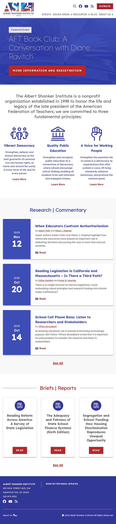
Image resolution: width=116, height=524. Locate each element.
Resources (80, 14)
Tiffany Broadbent (47, 326)
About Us (105, 14)
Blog (94, 14)
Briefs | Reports (58, 388)
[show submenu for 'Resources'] (88, 14)
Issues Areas (61, 14)
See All (58, 363)
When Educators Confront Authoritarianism (71, 226)
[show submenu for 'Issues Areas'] (71, 14)
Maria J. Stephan (63, 230)
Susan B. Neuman (67, 280)
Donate (105, 6)
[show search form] (74, 6)
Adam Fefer (44, 230)
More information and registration (47, 70)
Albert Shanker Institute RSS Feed (92, 6)
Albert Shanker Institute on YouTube (86, 6)
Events (46, 14)
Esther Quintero (46, 280)
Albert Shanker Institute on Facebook (80, 6)
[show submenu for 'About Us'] (112, 14)
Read (42, 252)
